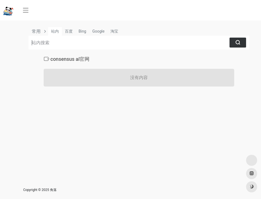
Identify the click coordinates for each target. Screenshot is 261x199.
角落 (53, 190)
